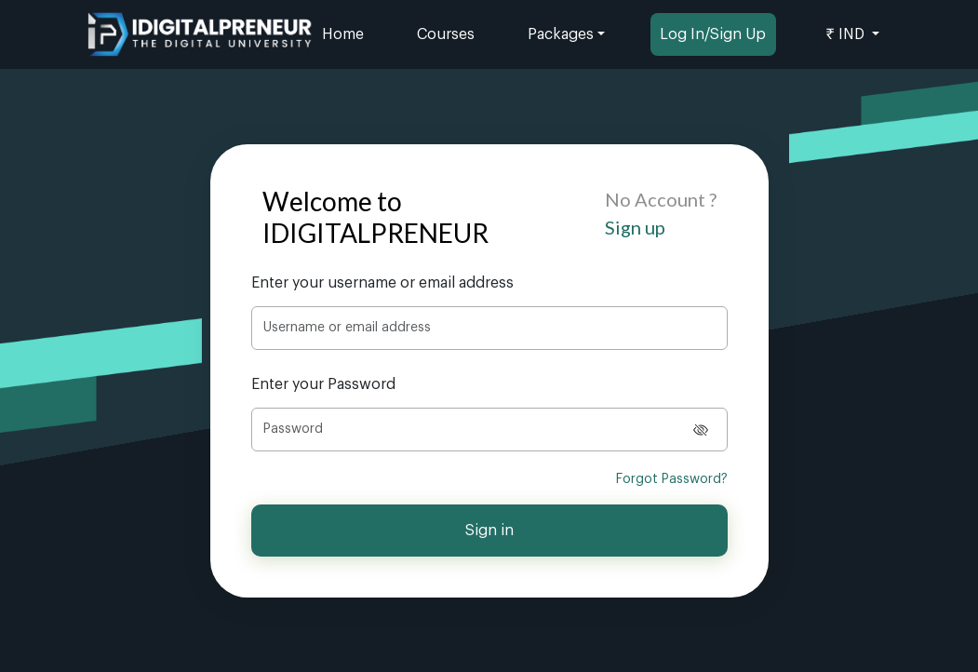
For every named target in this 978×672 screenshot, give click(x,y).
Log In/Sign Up (713, 34)
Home (343, 34)
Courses (446, 34)
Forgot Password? (672, 479)
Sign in (489, 530)
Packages (561, 34)
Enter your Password (323, 384)
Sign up (635, 227)
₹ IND (846, 34)
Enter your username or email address (382, 283)
